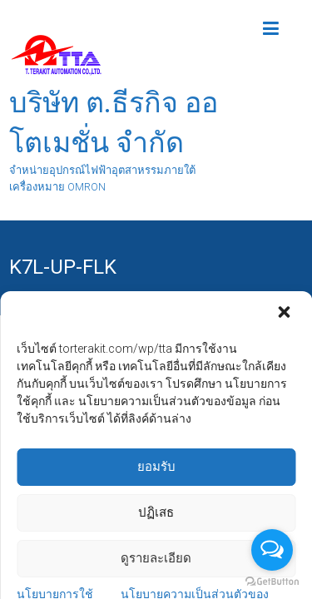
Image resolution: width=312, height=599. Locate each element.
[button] (285, 491)
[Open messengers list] (272, 550)
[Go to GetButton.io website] (272, 582)
